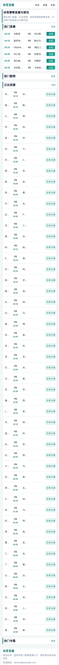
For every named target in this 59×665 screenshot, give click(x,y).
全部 (53, 85)
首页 (37, 5)
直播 (45, 5)
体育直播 (8, 5)
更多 (53, 26)
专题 (53, 5)
